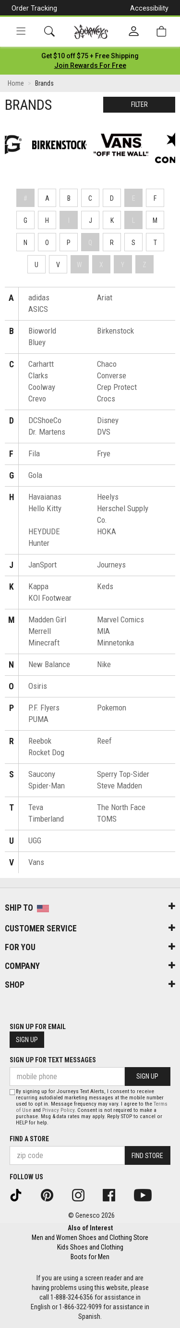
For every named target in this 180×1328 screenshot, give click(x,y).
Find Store (147, 1156)
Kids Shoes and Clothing (90, 1247)
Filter (139, 104)
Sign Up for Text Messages (53, 1060)
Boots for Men (90, 1257)
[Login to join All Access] (90, 56)
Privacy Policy (58, 1110)
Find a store (29, 1139)
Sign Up (27, 1040)
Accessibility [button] (149, 8)
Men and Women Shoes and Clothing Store (90, 1237)
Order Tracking (34, 8)
